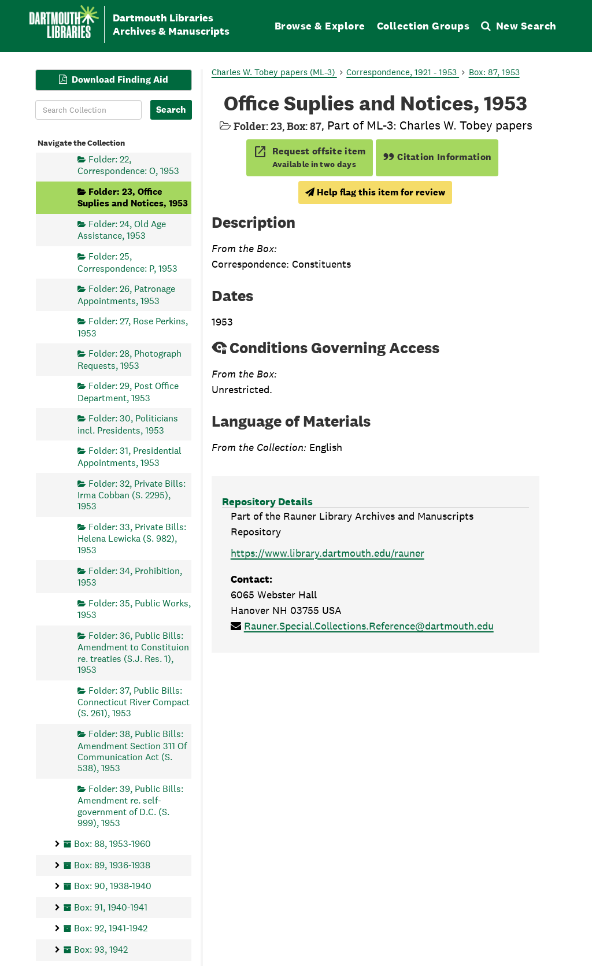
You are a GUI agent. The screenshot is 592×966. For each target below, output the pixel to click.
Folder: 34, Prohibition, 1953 (129, 576)
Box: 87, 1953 (494, 71)
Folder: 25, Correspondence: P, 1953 (127, 262)
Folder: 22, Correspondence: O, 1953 (128, 164)
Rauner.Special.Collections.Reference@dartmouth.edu (369, 625)
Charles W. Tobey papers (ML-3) (274, 71)
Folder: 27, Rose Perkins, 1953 (132, 327)
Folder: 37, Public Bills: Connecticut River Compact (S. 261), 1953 (133, 701)
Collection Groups (423, 25)
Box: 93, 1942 (101, 949)
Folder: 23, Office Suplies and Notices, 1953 (132, 197)
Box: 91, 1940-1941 (110, 907)
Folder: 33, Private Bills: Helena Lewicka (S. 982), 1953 (131, 538)
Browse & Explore (320, 25)
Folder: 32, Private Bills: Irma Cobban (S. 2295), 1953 (131, 494)
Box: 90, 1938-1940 (112, 886)
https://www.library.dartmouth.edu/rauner (327, 553)
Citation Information (437, 157)
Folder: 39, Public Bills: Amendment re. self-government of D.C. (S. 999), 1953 (130, 806)
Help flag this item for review (375, 192)
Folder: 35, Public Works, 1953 (134, 608)
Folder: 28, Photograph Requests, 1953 (129, 359)
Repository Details (267, 501)
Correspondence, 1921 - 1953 (402, 71)
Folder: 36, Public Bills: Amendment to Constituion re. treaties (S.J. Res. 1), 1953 (133, 652)
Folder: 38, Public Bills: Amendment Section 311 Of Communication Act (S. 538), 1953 (132, 751)
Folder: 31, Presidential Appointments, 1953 (129, 456)
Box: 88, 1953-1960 (112, 843)
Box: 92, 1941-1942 (110, 928)
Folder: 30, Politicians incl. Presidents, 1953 (127, 424)
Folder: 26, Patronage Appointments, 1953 (126, 294)
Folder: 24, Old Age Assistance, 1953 (121, 230)
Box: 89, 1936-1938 (112, 864)
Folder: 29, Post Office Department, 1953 (128, 392)
